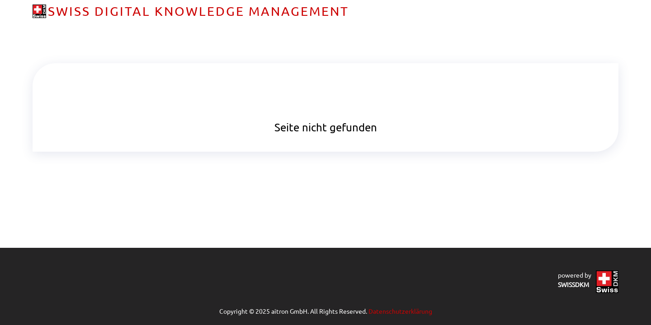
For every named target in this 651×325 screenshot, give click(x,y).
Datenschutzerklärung (400, 311)
